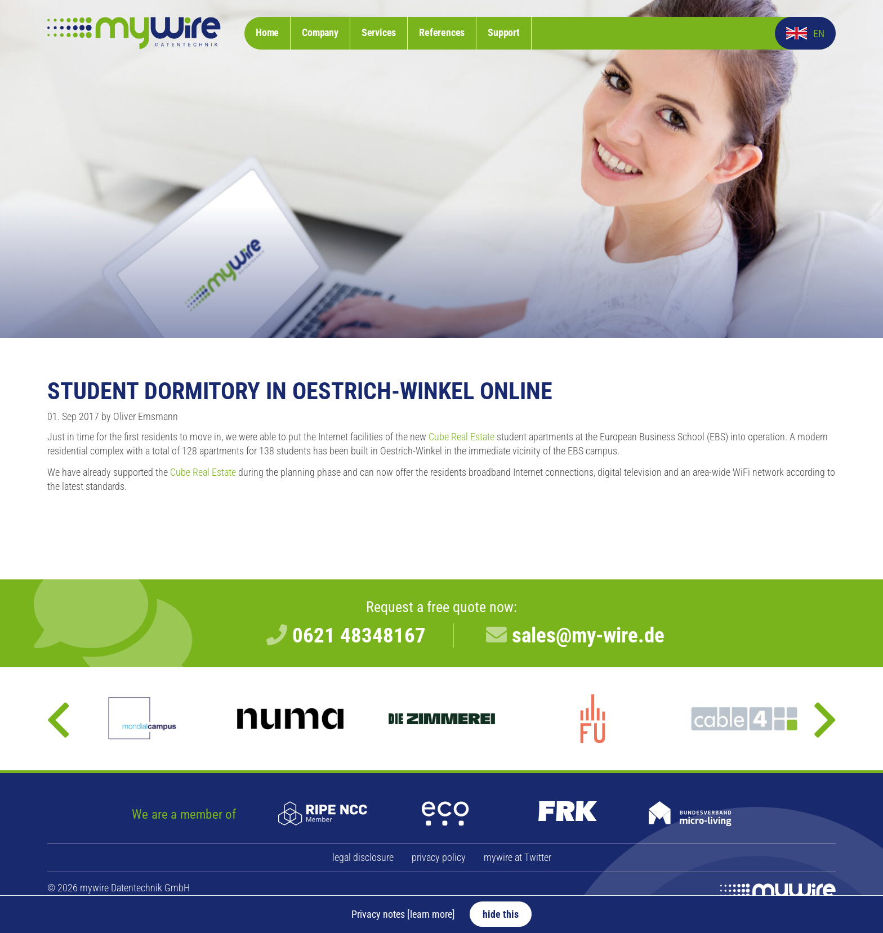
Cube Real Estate (461, 437)
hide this (501, 914)
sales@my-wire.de (588, 635)
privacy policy (439, 857)
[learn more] (431, 914)
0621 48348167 (359, 635)
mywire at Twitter (517, 857)
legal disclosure (363, 857)
